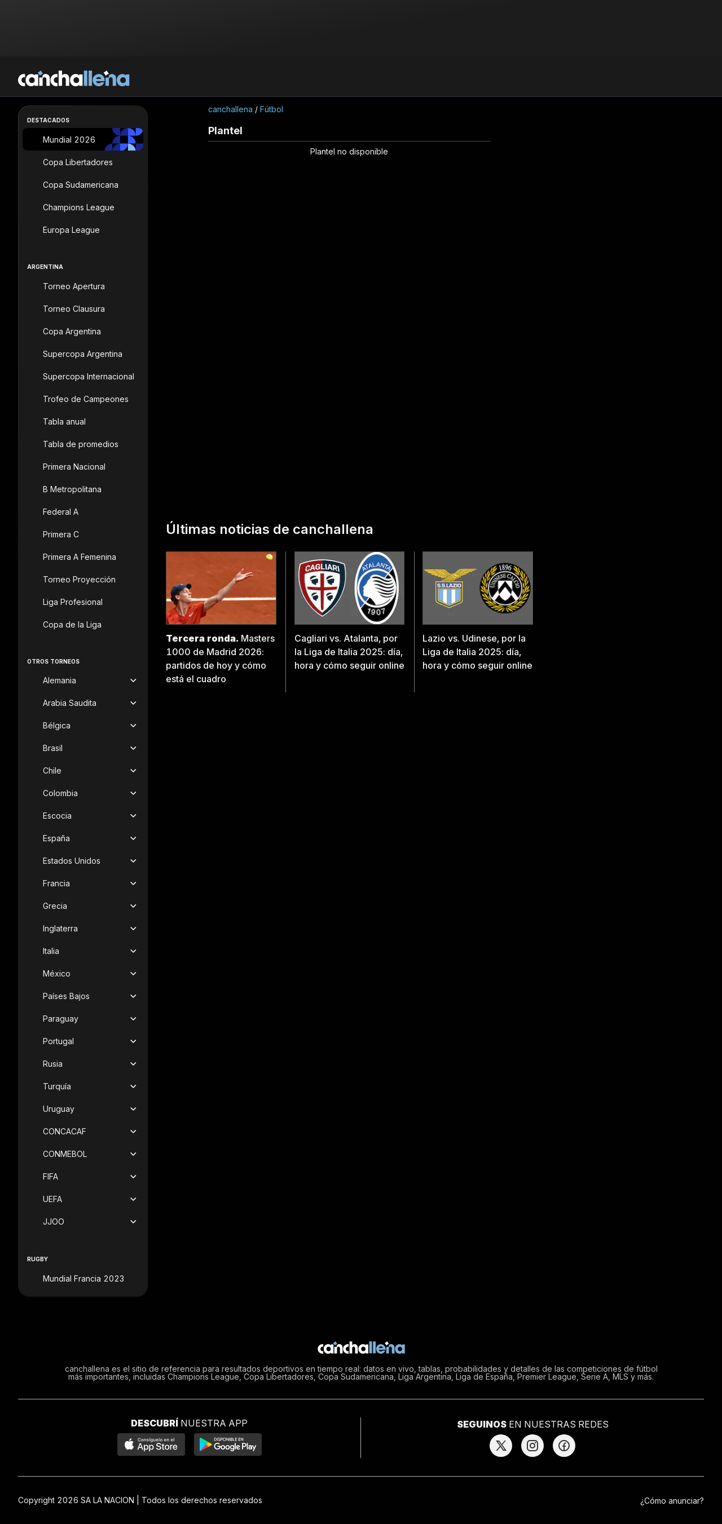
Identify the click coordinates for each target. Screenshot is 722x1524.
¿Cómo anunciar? (672, 1500)
